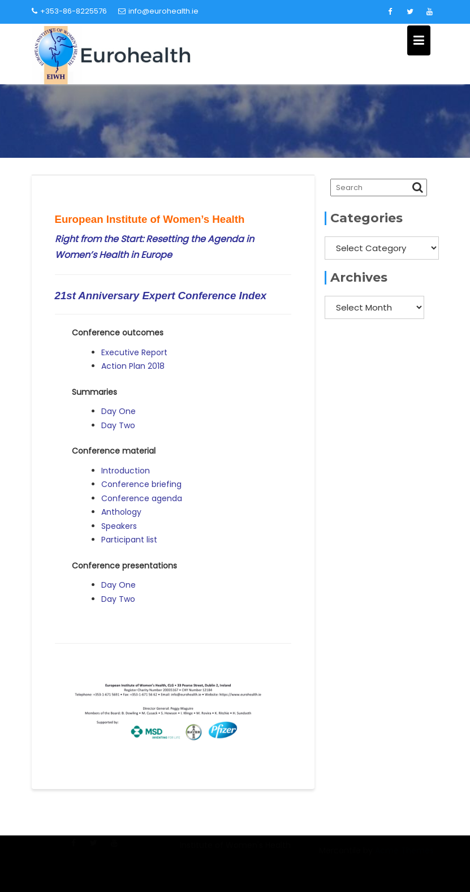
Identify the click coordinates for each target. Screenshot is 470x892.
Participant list (129, 539)
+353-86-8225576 (69, 11)
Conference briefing (141, 484)
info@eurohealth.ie (158, 11)
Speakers (119, 526)
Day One (118, 411)
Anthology (121, 512)
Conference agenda (141, 498)
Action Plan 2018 (133, 366)
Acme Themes (404, 857)
